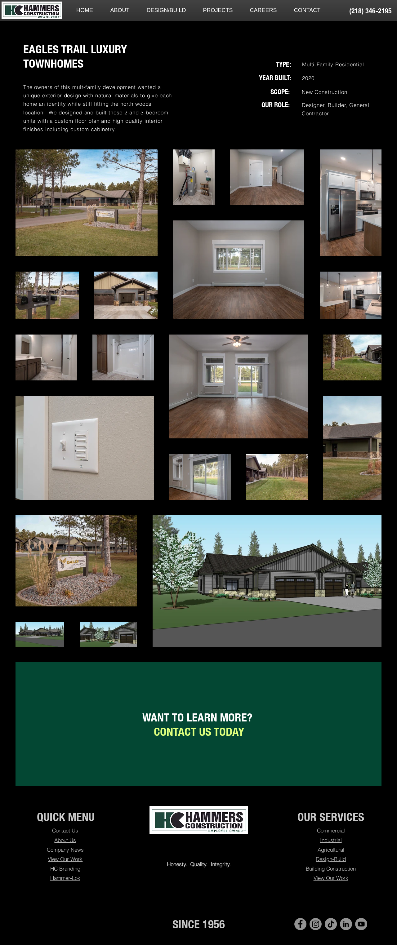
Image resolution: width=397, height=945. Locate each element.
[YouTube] (361, 924)
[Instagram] (316, 924)
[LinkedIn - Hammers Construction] (346, 924)
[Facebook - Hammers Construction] (300, 924)
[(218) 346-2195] (370, 11)
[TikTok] (331, 924)
